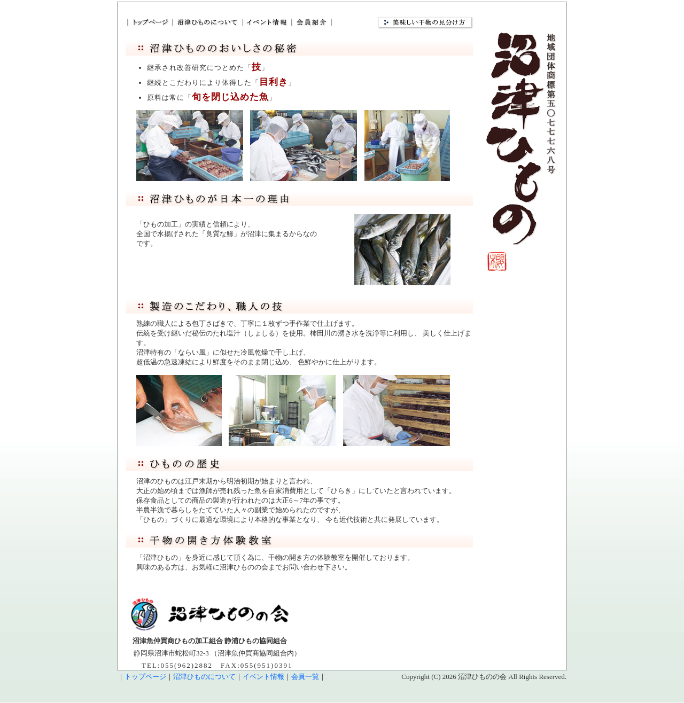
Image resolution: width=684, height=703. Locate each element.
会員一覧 (305, 677)
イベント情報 (263, 677)
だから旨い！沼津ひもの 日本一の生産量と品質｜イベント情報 (266, 22)
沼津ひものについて (204, 677)
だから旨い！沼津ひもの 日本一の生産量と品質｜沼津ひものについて (207, 22)
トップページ (145, 677)
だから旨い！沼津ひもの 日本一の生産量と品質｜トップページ (149, 22)
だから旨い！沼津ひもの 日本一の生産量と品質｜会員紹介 (311, 22)
